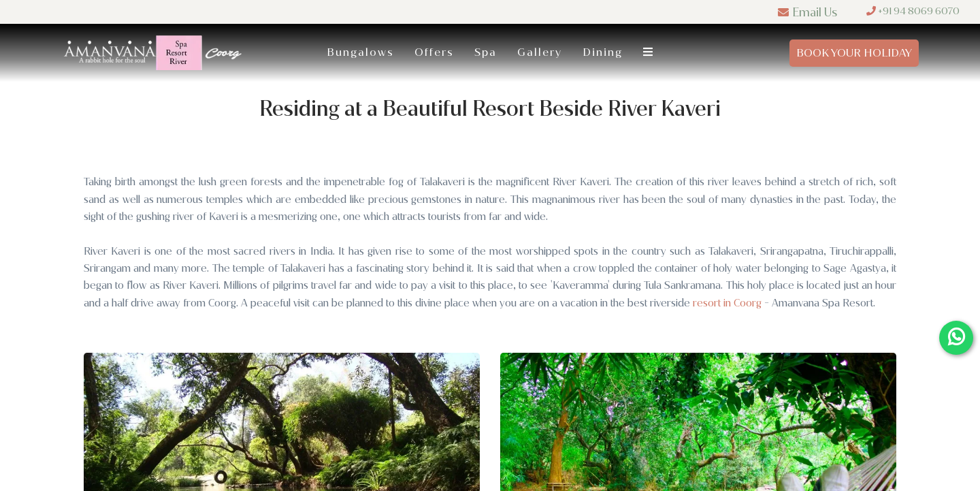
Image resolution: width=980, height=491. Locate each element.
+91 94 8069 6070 (913, 11)
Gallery (539, 52)
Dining (603, 52)
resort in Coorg (727, 303)
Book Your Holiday (854, 53)
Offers (434, 52)
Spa (485, 52)
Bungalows (360, 52)
